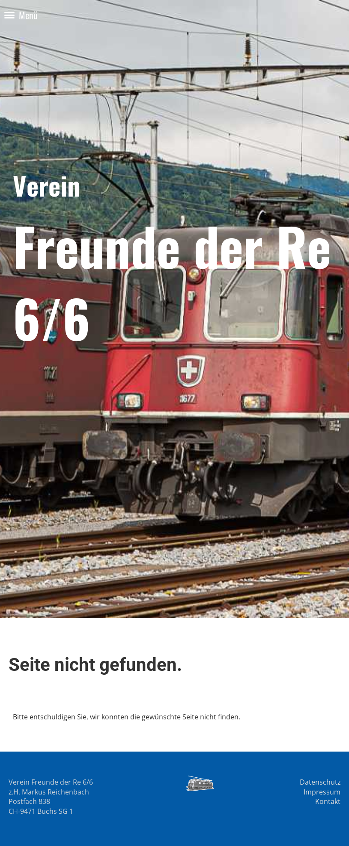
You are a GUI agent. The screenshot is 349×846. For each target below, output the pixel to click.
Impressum (322, 792)
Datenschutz (320, 782)
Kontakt (327, 801)
